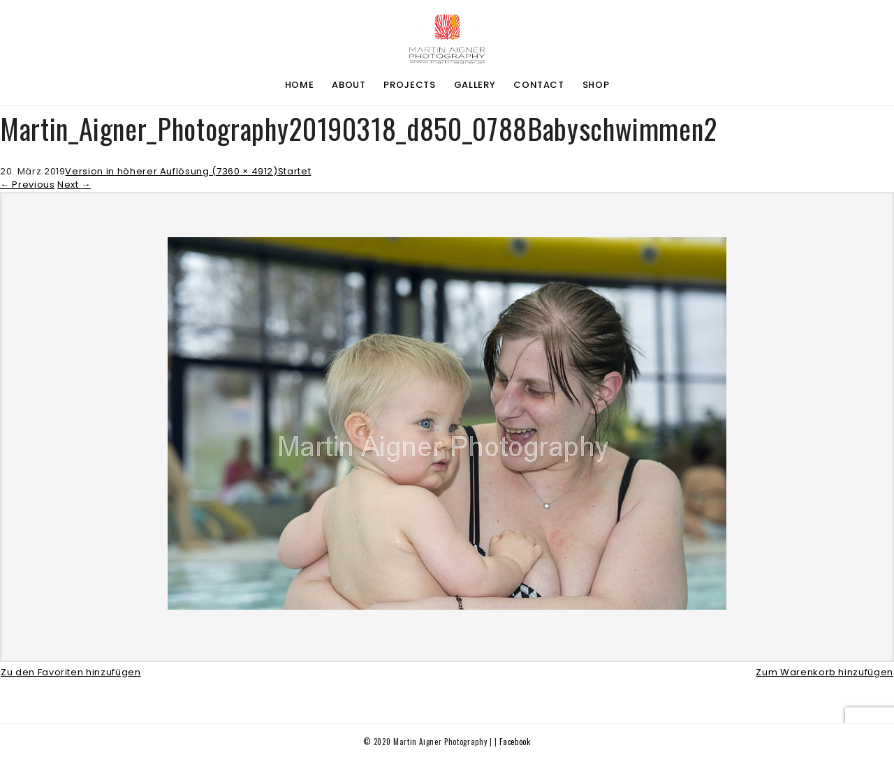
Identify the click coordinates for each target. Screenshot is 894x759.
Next (74, 184)
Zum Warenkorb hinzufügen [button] (824, 672)
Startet (295, 171)
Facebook (514, 741)
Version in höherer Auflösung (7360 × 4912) (171, 171)
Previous (27, 184)
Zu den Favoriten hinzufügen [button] (71, 672)
